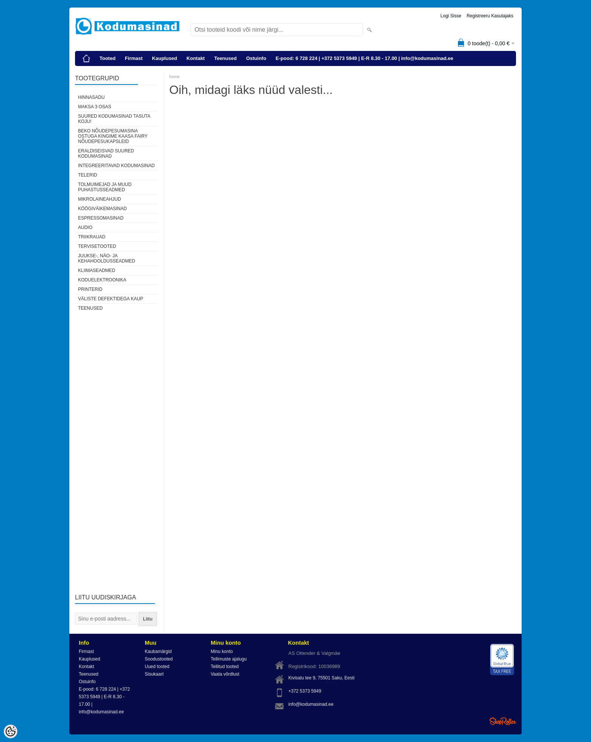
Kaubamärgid (158, 651)
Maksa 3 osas (94, 106)
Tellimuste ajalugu (229, 659)
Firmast (133, 58)
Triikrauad (92, 237)
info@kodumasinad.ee (311, 704)
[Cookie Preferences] (10, 731)
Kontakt (196, 58)
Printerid (90, 289)
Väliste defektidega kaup (110, 298)
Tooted (107, 58)
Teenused (225, 58)
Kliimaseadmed (96, 270)
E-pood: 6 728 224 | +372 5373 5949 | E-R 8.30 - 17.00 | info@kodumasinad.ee (364, 58)
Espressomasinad (101, 218)
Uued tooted (157, 666)
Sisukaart (154, 674)
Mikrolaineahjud (99, 199)
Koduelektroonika (102, 280)
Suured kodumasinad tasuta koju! (114, 119)
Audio (85, 227)
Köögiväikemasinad (102, 208)
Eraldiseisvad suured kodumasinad (106, 153)
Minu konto (222, 651)
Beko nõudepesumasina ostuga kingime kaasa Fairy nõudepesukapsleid (112, 136)
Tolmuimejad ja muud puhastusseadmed (105, 187)
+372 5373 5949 (304, 691)
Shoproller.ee (503, 721)
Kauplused (164, 58)
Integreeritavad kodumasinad (116, 165)
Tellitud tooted (225, 666)
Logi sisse (451, 15)
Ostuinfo (256, 58)
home (174, 76)
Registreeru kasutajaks (490, 15)
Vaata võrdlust (225, 674)
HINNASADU (91, 97)
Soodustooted (159, 659)
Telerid (87, 175)
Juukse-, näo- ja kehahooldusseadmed (106, 258)
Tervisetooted (97, 246)
